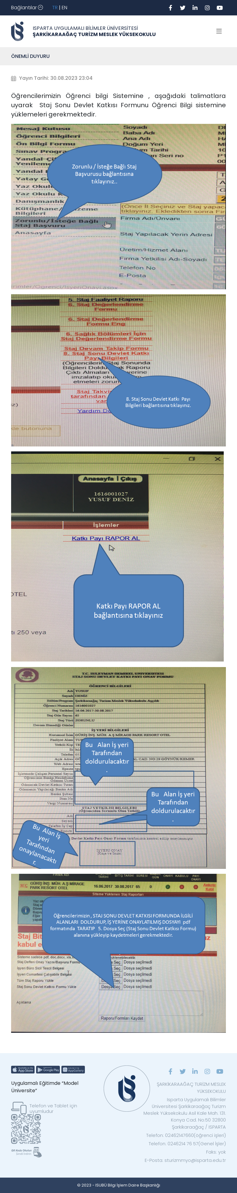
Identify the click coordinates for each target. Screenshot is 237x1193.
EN (64, 7)
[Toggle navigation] (27, 7)
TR (55, 7)
